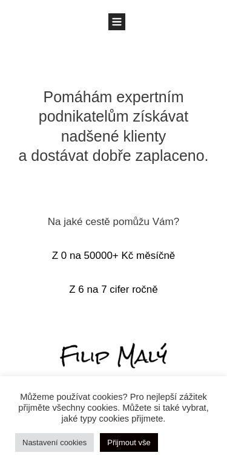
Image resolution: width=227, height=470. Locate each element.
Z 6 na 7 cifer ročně (113, 289)
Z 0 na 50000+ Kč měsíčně (114, 255)
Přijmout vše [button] (129, 442)
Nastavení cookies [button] (54, 442)
